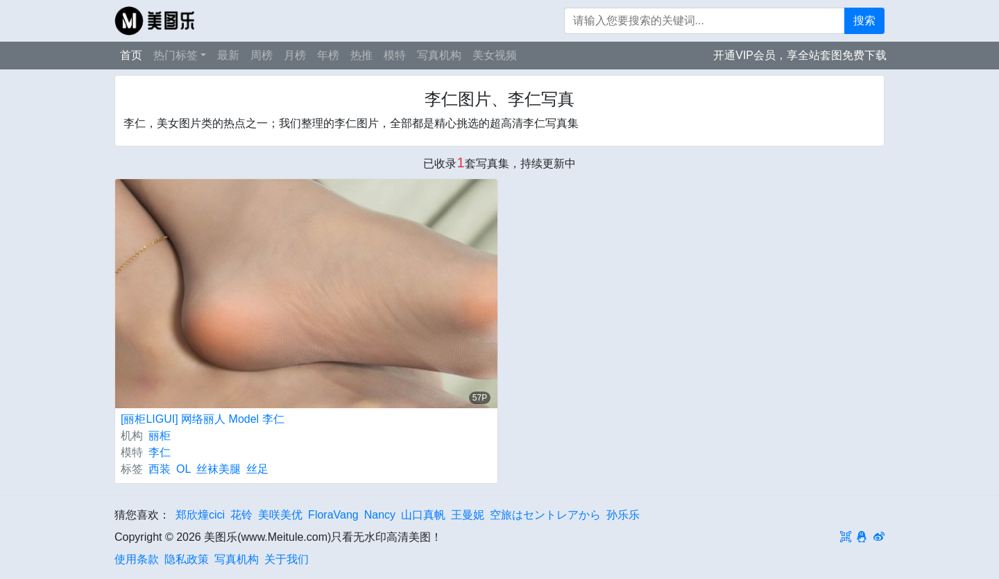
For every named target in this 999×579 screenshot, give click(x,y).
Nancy (379, 515)
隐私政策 (186, 559)
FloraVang (333, 515)
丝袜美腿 (218, 469)
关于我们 (286, 559)
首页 (131, 55)
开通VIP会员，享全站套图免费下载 (800, 55)
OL (183, 469)
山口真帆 (423, 515)
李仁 (159, 452)
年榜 (328, 55)
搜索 (864, 20)
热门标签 (175, 55)
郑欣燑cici (200, 515)
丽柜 (159, 436)
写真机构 (439, 55)
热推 (361, 55)
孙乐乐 (623, 515)
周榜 (261, 55)
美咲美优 (280, 515)
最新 (228, 55)
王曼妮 (467, 515)
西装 (159, 469)
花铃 (241, 515)
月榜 (295, 55)
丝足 (257, 469)
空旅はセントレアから (545, 515)
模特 (395, 55)
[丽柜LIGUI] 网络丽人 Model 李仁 (202, 419)
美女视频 (494, 55)
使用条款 (136, 559)
